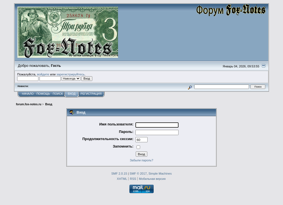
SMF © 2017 (138, 173)
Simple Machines (160, 173)
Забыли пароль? (141, 160)
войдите (43, 74)
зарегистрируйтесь (70, 74)
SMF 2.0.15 (119, 173)
